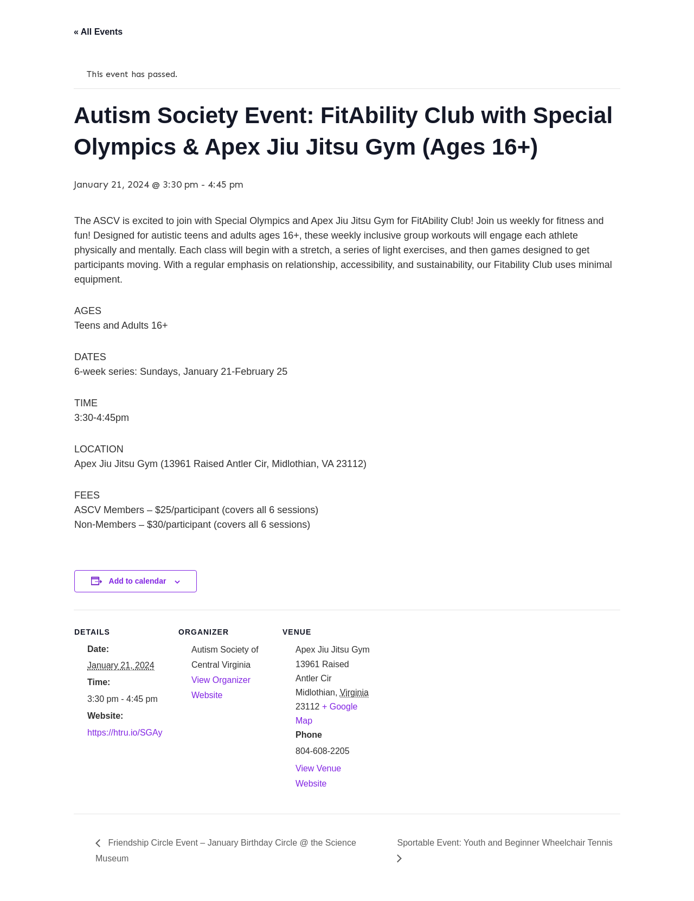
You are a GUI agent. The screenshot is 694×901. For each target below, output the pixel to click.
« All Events (98, 31)
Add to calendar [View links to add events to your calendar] (137, 581)
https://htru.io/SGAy (124, 732)
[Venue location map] (444, 684)
